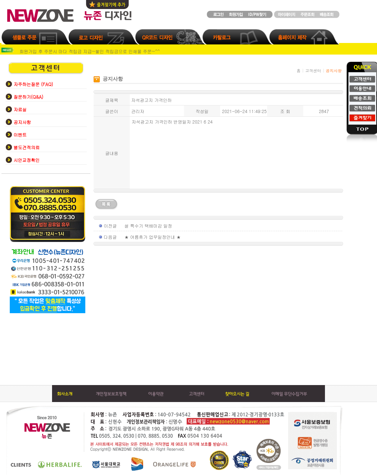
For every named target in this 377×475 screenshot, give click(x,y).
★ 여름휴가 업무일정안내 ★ (152, 237)
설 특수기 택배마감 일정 (148, 226)
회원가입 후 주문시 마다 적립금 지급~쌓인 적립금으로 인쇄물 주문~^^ (90, 51)
